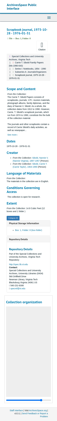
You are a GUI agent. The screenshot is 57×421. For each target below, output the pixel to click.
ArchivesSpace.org (38, 410)
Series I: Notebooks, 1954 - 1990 (30, 69)
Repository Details (18, 239)
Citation (42, 46)
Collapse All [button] (13, 218)
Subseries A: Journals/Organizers (30, 72)
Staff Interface (16, 410)
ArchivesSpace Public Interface (22, 7)
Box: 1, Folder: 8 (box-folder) (28, 230)
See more (12, 135)
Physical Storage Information (24, 223)
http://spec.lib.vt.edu (18, 264)
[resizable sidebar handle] (28, 400)
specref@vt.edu (17, 288)
